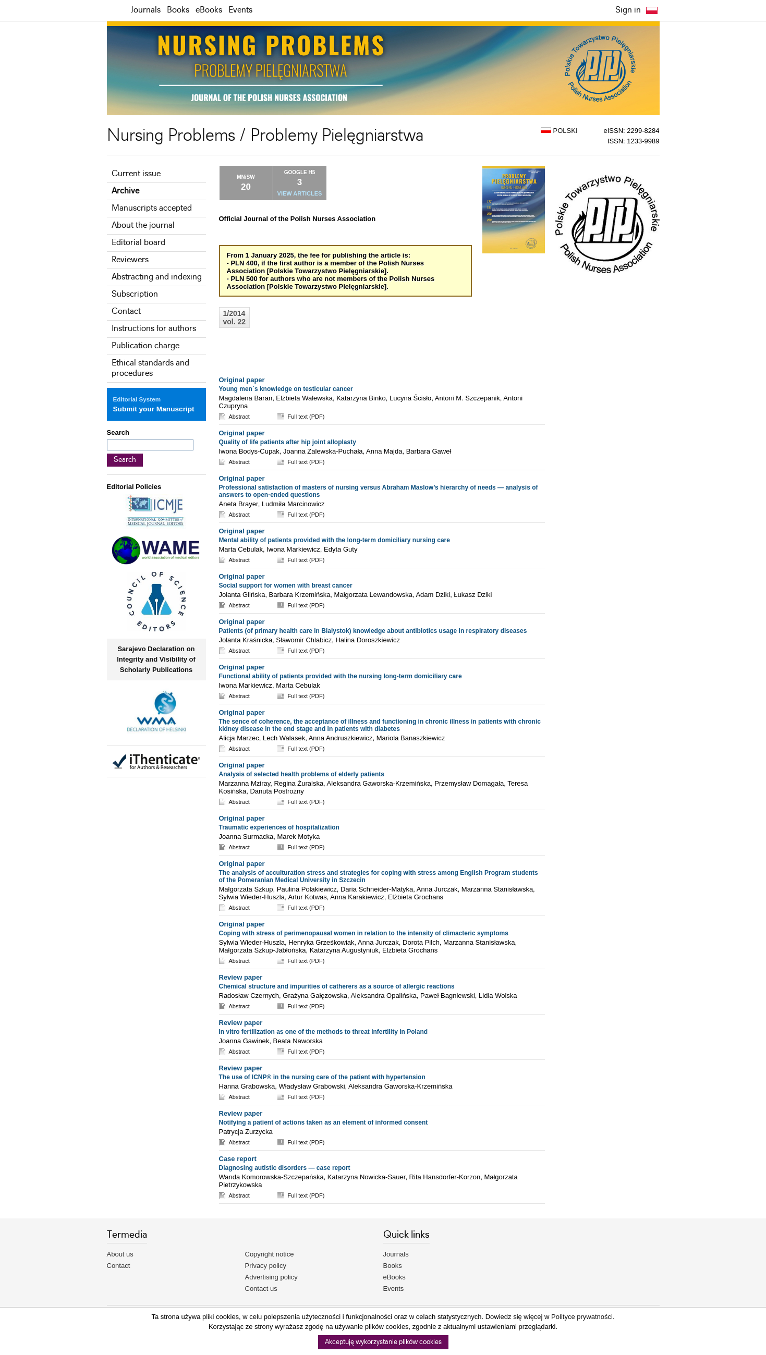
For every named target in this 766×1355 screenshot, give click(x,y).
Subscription (135, 294)
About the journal (143, 225)
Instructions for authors (154, 328)
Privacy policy (265, 1265)
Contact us (261, 1288)
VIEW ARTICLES (299, 193)
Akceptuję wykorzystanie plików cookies (383, 1342)
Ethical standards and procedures (150, 368)
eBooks (209, 10)
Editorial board (138, 242)
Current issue (136, 173)
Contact (126, 311)
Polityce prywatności (582, 1317)
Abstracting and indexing (157, 277)
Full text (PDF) (305, 416)
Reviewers (130, 259)
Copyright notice (269, 1254)
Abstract (239, 416)
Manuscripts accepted (152, 208)
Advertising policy (271, 1277)
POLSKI (559, 131)
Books (178, 10)
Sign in (628, 10)
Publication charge (145, 345)
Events (240, 10)
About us (120, 1254)
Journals (146, 10)
